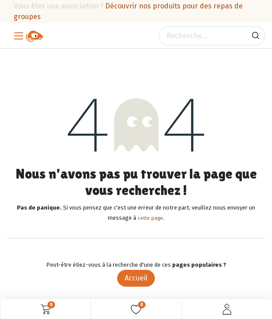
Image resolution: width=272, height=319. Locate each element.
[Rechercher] (255, 36)
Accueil (136, 278)
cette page (150, 218)
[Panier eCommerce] (45, 309)
